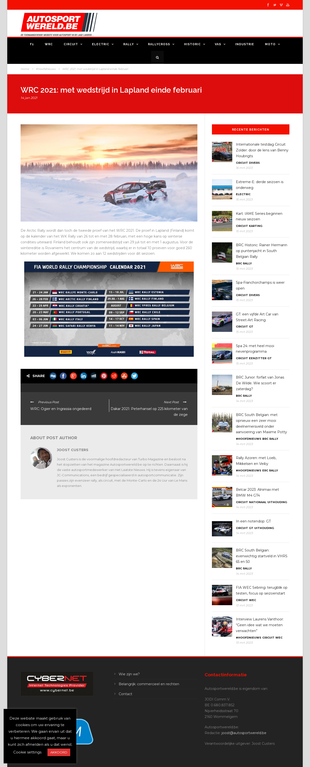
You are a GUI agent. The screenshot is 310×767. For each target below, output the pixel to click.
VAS (218, 44)
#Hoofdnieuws (45, 69)
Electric (100, 44)
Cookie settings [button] (27, 752)
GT (251, 326)
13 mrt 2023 (244, 605)
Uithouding (277, 502)
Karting (255, 226)
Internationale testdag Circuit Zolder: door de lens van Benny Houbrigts (262, 150)
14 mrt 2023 (244, 401)
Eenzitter (257, 358)
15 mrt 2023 (244, 199)
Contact (125, 694)
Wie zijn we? (129, 674)
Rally (128, 44)
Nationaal (257, 502)
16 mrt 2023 (244, 168)
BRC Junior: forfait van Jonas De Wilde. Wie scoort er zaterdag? (260, 383)
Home (25, 69)
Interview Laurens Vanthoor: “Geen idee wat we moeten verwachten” (260, 625)
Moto (270, 44)
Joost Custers (72, 450)
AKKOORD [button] (58, 752)
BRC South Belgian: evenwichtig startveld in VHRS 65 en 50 (261, 556)
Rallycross (159, 44)
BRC (239, 263)
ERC (265, 470)
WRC (49, 44)
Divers (254, 162)
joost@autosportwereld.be (244, 733)
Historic (192, 44)
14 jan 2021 (29, 98)
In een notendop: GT (253, 521)
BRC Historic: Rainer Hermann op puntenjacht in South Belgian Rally (261, 251)
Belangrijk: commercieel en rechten (149, 684)
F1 (32, 44)
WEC (252, 600)
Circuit (71, 44)
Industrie (244, 44)
